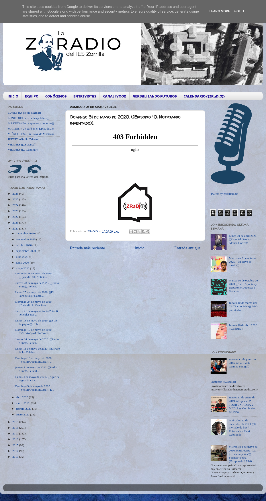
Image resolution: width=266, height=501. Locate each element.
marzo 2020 (23, 403)
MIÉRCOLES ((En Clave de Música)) (31, 134)
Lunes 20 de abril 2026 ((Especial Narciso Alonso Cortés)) (242, 239)
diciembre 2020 (25, 233)
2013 (15, 456)
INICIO (13, 96)
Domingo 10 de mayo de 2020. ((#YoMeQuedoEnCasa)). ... (33, 359)
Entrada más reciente (87, 248)
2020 (15, 228)
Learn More (219, 11)
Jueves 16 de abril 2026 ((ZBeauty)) (243, 326)
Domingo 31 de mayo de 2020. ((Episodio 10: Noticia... (33, 275)
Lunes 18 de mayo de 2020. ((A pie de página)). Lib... (36, 322)
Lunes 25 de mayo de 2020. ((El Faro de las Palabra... (34, 294)
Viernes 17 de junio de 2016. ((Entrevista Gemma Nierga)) (242, 363)
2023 (15, 211)
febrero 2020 (24, 408)
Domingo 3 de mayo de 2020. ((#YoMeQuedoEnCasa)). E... (34, 387)
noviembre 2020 (26, 239)
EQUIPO (31, 96)
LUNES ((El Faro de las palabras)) (28, 118)
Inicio (140, 248)
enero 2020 (23, 414)
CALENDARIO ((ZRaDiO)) (204, 96)
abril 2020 (22, 397)
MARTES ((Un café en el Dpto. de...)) (31, 128)
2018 (15, 427)
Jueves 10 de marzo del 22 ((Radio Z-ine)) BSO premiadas (243, 306)
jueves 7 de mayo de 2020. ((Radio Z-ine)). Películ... (36, 369)
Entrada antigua (187, 248)
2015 (15, 445)
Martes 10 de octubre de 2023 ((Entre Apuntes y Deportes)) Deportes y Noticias (243, 286)
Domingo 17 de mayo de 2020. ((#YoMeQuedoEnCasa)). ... (33, 331)
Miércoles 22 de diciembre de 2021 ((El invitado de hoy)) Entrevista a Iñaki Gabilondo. (242, 427)
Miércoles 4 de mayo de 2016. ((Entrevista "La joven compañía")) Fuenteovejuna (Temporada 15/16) (243, 454)
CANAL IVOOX (114, 96)
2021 (15, 222)
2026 (15, 193)
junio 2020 (23, 262)
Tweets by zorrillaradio (224, 193)
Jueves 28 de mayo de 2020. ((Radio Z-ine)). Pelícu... (37, 284)
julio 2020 (22, 256)
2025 (15, 199)
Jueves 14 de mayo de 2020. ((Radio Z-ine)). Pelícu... (37, 341)
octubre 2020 (24, 245)
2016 (15, 439)
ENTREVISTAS (84, 96)
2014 (15, 451)
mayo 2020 (23, 268)
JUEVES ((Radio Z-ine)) (23, 139)
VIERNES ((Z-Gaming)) (23, 149)
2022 (15, 216)
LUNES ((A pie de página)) (24, 112)
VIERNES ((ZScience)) (22, 144)
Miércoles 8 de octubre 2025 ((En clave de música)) (242, 261)
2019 (15, 422)
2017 (15, 433)
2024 (15, 205)
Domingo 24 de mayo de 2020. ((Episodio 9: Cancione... (33, 303)
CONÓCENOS (55, 96)
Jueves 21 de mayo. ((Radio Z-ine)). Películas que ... (37, 312)
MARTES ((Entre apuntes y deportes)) (31, 123)
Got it (239, 11)
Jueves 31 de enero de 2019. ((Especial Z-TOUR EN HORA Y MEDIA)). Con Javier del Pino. (242, 404)
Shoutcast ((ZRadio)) (223, 381)
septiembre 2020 (26, 250)
